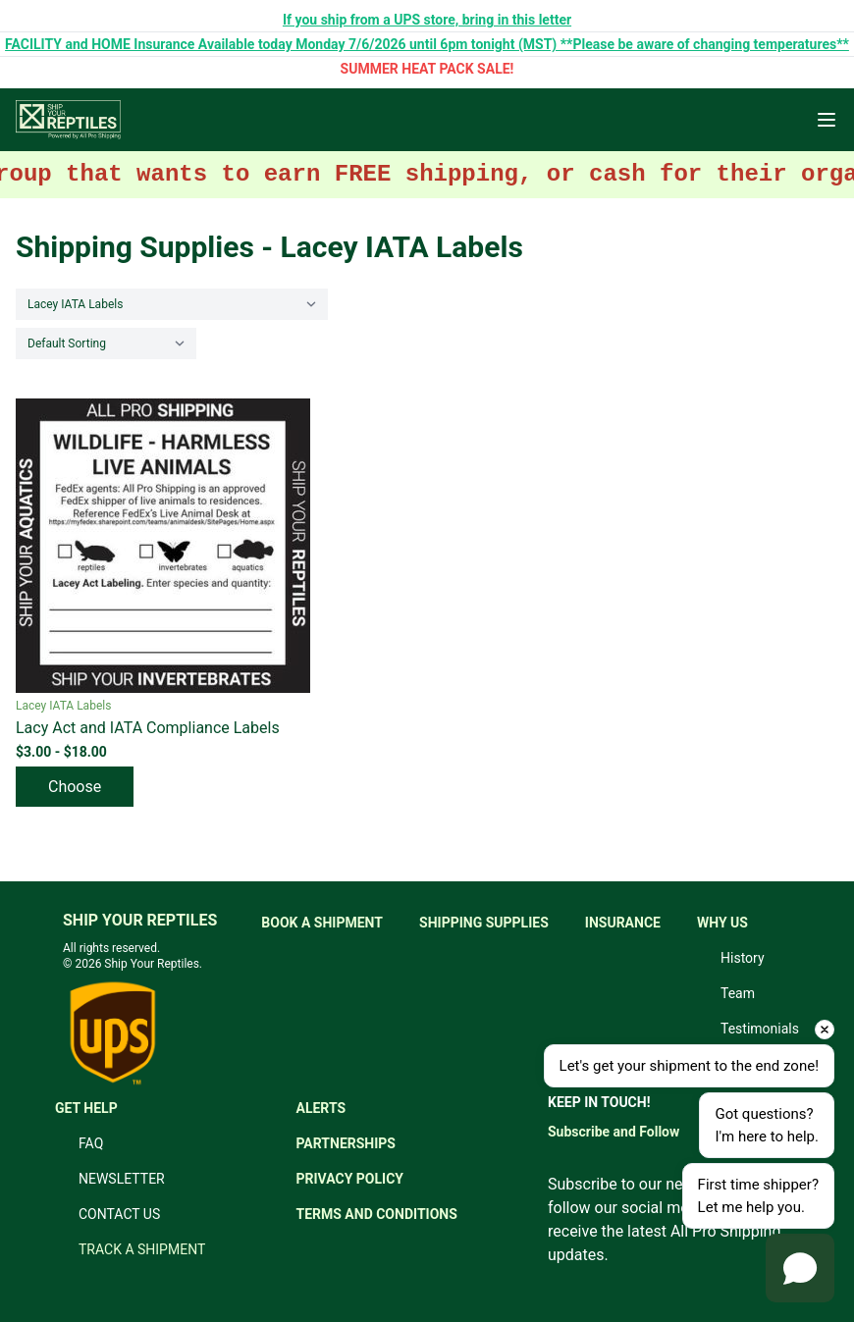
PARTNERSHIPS (345, 1143)
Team (738, 993)
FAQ (91, 1143)
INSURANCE (623, 922)
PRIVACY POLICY (349, 1179)
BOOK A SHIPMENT (322, 922)
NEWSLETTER (122, 1179)
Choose (74, 786)
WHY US (722, 922)
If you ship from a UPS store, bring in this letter (427, 19)
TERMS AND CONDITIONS (375, 1214)
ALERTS (320, 1108)
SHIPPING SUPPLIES (484, 922)
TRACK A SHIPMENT (142, 1249)
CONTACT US (119, 1214)
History (743, 958)
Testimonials (760, 1028)
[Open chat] (800, 1268)
